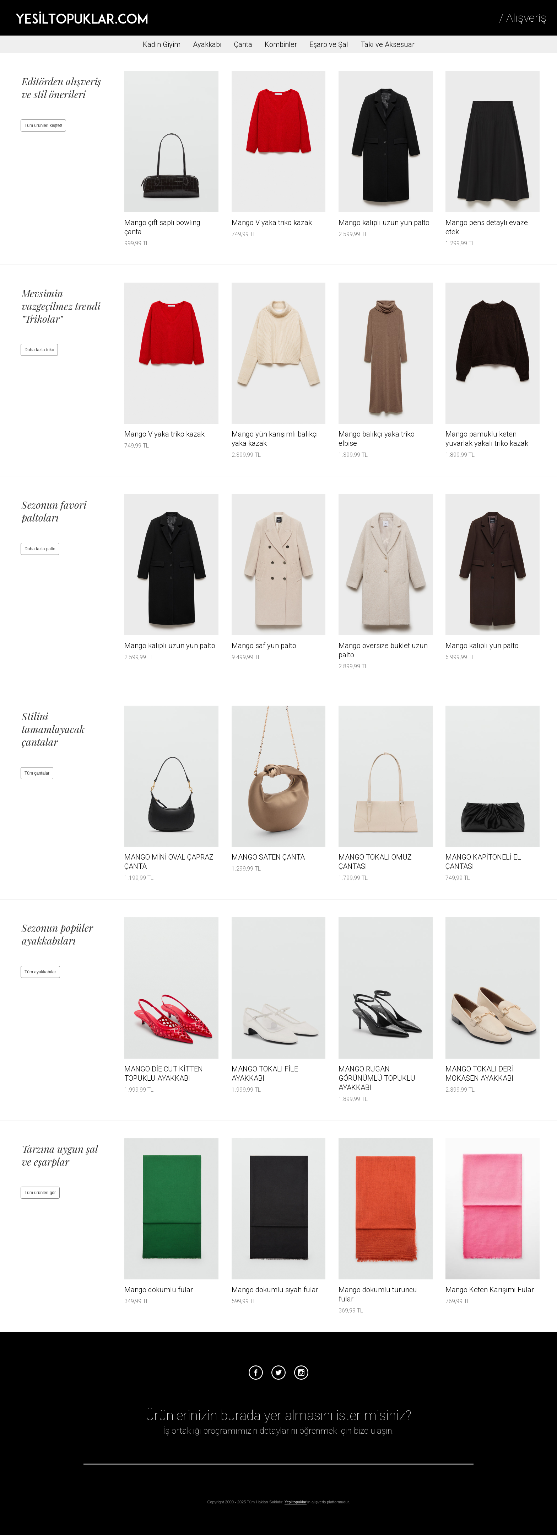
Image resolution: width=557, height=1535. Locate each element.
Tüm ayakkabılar (40, 971)
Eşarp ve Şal (328, 44)
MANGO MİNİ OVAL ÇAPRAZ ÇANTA (168, 862)
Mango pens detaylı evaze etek (486, 227)
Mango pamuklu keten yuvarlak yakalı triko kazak (486, 439)
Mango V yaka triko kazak (272, 222)
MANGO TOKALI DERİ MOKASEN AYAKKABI (479, 1073)
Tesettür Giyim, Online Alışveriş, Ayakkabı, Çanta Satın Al (82, 18)
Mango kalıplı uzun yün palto (384, 222)
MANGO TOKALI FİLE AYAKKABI (265, 1073)
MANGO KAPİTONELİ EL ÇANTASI (483, 862)
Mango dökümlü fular (158, 1289)
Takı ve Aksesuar (388, 44)
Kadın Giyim (161, 44)
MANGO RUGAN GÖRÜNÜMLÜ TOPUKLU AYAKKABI (377, 1078)
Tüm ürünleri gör (40, 1192)
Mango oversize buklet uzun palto (383, 650)
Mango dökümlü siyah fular (275, 1289)
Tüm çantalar (37, 773)
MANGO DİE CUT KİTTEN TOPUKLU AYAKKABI (163, 1073)
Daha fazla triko (39, 349)
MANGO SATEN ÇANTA (268, 857)
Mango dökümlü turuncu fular (378, 1294)
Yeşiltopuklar (296, 1502)
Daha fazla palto (40, 548)
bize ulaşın (373, 1431)
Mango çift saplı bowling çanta (162, 227)
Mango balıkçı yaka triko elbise (377, 439)
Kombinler (281, 44)
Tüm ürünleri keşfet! (43, 125)
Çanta (243, 44)
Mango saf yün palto (264, 645)
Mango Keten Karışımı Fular (489, 1289)
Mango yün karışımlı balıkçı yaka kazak (275, 439)
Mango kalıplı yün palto (482, 645)
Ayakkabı (207, 44)
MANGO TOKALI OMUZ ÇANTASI (375, 862)
